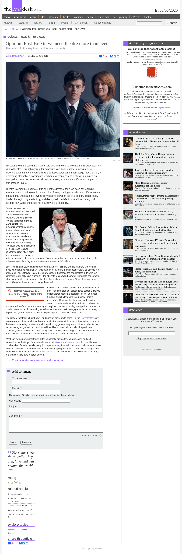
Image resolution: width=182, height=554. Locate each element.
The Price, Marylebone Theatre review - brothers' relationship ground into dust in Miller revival (155, 157)
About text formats (90, 435)
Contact (84, 548)
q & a (52, 22)
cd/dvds (135, 16)
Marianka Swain (16, 56)
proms (64, 22)
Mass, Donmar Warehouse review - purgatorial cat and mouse (152, 184)
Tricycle (11, 533)
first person (81, 22)
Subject (13, 406)
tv (114, 16)
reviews (8, 22)
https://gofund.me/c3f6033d (152, 59)
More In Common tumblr (69, 342)
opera (33, 16)
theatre (66, 16)
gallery (38, 22)
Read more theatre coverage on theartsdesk (37, 360)
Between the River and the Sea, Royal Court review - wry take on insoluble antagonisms (156, 283)
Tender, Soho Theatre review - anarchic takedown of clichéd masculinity (154, 171)
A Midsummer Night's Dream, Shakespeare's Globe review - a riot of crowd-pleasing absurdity (157, 198)
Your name (19, 378)
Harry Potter (87, 318)
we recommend (102, 22)
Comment (14, 415)
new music (20, 16)
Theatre (15, 29)
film (42, 16)
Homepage (15, 400)
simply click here (164, 108)
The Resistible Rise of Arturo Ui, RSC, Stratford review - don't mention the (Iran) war (155, 214)
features (23, 22)
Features (11, 529)
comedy (78, 16)
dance (90, 16)
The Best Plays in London (18, 494)
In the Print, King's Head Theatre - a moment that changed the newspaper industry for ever (157, 296)
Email (16, 388)
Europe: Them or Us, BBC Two (20, 506)
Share (103, 56)
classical (54, 16)
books (147, 16)
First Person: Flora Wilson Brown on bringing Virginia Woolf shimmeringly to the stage (157, 257)
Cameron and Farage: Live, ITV (20, 510)
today (7, 16)
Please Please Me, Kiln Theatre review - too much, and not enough (156, 270)
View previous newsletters (151, 349)
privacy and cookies (96, 548)
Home (6, 29)
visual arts (103, 16)
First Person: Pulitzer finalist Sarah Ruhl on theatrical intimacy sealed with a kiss (156, 228)
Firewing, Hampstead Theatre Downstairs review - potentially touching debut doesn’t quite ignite (156, 243)
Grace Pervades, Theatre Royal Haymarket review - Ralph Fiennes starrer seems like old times (157, 141)
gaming (123, 16)
